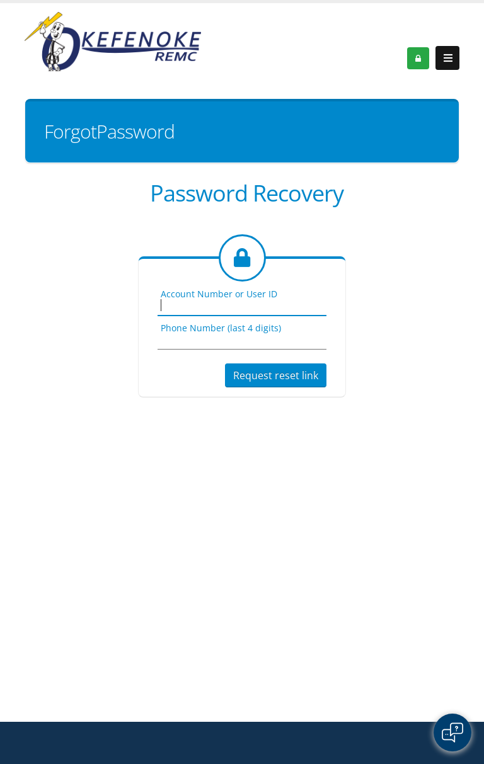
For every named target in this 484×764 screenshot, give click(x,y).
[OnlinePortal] (113, 40)
